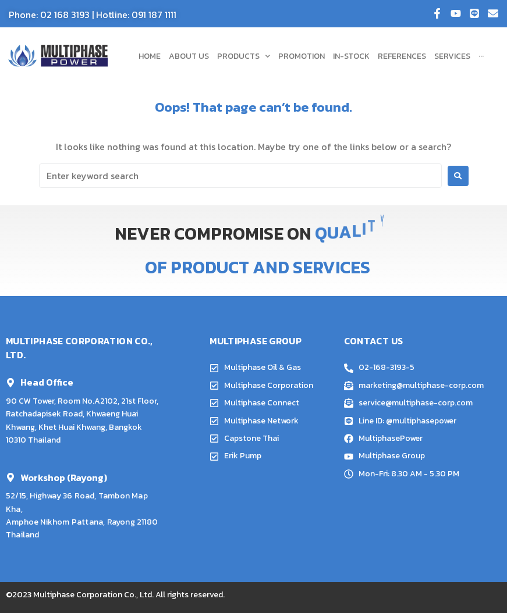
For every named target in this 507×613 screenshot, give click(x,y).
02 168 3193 (65, 15)
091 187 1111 (154, 15)
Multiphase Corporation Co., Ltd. (93, 595)
